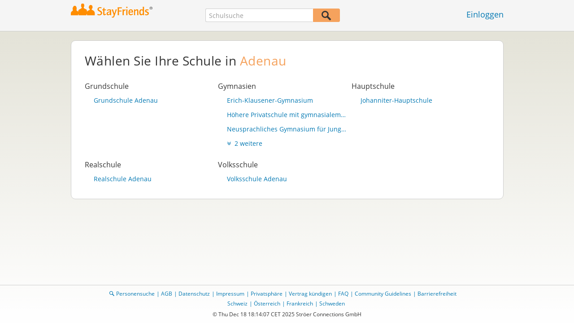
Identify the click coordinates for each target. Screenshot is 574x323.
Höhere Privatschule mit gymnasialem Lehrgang (287, 114)
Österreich (267, 303)
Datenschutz (194, 293)
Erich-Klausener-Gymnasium (270, 100)
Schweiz (237, 303)
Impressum (230, 293)
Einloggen (485, 14)
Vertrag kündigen (310, 293)
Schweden (332, 303)
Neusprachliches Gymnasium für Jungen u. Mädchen (287, 129)
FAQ (343, 293)
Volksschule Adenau (257, 179)
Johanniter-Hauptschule (396, 100)
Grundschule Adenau (126, 100)
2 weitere (244, 143)
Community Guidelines (383, 293)
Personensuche (135, 293)
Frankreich (300, 303)
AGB (166, 293)
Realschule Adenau (123, 179)
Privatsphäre (267, 293)
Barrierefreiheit (437, 293)
